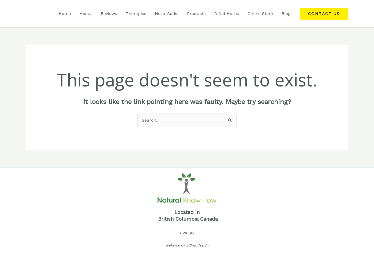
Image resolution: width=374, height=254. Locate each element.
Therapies (136, 13)
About (86, 13)
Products (196, 13)
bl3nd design (197, 245)
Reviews (109, 13)
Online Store (260, 13)
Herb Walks (166, 13)
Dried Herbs (226, 13)
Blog (286, 13)
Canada (209, 219)
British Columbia (178, 219)
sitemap (187, 232)
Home (65, 13)
